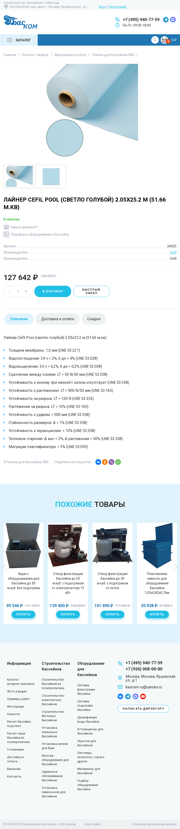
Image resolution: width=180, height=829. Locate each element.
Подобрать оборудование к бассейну (40, 234)
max (173, 19)
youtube (143, 696)
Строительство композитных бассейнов (53, 700)
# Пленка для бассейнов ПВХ (26, 462)
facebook (120, 696)
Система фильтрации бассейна (86, 689)
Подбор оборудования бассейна (87, 785)
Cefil (173, 252)
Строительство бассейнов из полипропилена (53, 684)
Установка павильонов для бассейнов (53, 792)
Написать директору (143, 708)
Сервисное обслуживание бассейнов (52, 776)
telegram (166, 19)
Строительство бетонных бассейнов (53, 716)
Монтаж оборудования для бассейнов (55, 760)
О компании (15, 749)
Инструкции (15, 706)
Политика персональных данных (154, 824)
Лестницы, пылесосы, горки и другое (90, 757)
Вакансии (13, 769)
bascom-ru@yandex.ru (144, 687)
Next (175, 567)
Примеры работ (18, 699)
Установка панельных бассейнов (49, 732)
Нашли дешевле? (24, 227)
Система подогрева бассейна (85, 705)
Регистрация (118, 7)
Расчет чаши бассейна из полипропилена (18, 738)
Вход (102, 7)
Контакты (14, 776)
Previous (5, 567)
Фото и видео (17, 691)
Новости (13, 714)
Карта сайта (92, 824)
